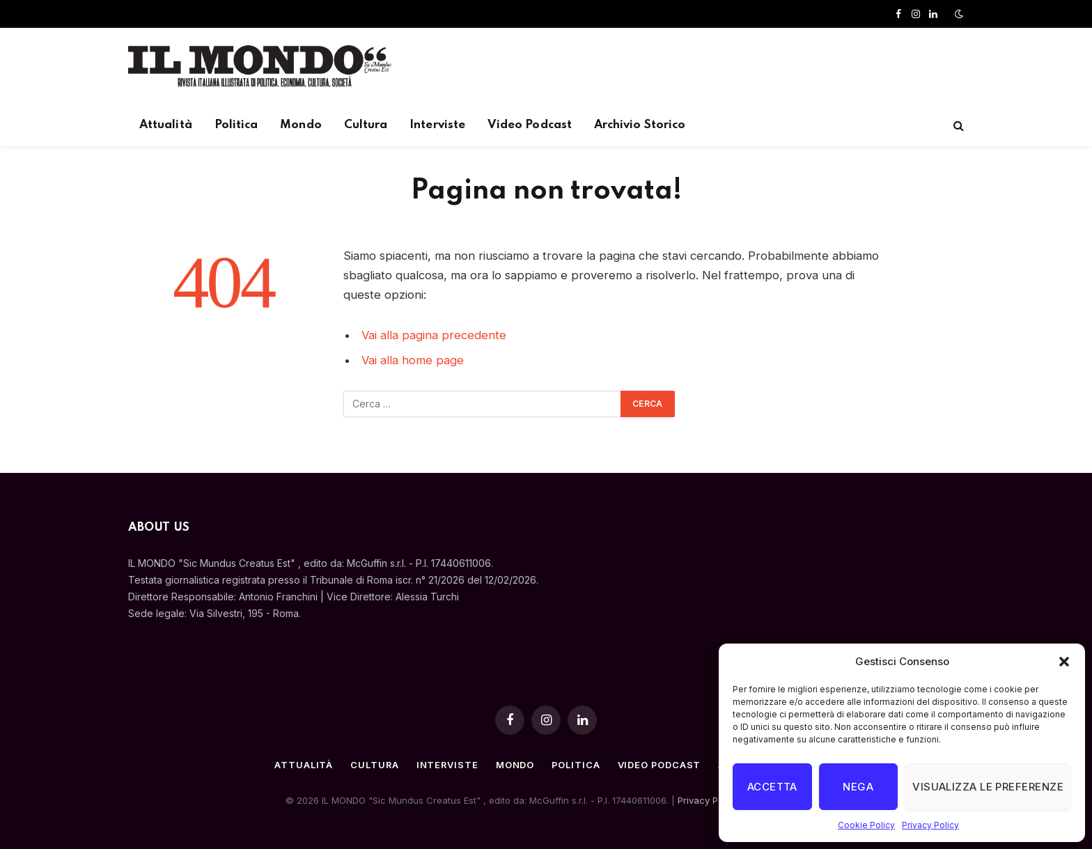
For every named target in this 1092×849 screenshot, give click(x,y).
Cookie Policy (866, 825)
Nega (858, 786)
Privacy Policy (930, 825)
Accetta (772, 786)
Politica (236, 125)
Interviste (437, 125)
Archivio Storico (639, 125)
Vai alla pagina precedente (433, 335)
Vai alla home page (412, 360)
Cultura (366, 125)
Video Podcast (530, 125)
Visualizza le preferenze (987, 786)
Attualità (165, 125)
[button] (1064, 662)
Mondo (300, 125)
